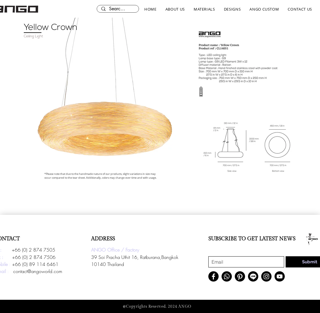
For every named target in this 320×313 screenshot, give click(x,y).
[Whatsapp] (227, 276)
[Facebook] (213, 276)
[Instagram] (266, 276)
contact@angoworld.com (37, 271)
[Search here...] (117, 8)
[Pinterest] (240, 276)
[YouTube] (279, 276)
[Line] (253, 276)
